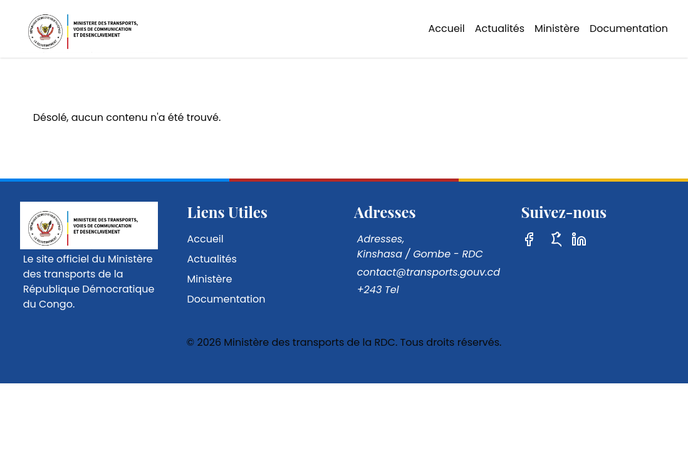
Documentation (629, 28)
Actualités (499, 28)
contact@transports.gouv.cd (428, 272)
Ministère (557, 28)
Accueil (446, 28)
